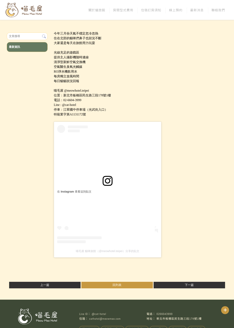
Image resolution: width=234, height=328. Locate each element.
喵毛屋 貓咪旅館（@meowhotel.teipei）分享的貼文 (107, 251)
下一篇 (189, 285)
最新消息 (197, 10)
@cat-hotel (99, 314)
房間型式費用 (123, 10)
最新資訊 (14, 46)
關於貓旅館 (96, 10)
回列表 (117, 285)
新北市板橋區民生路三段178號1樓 (179, 318)
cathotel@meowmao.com (105, 318)
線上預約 (176, 10)
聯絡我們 (218, 10)
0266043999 (164, 314)
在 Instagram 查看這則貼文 (74, 191)
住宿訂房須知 (151, 10)
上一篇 (44, 285)
